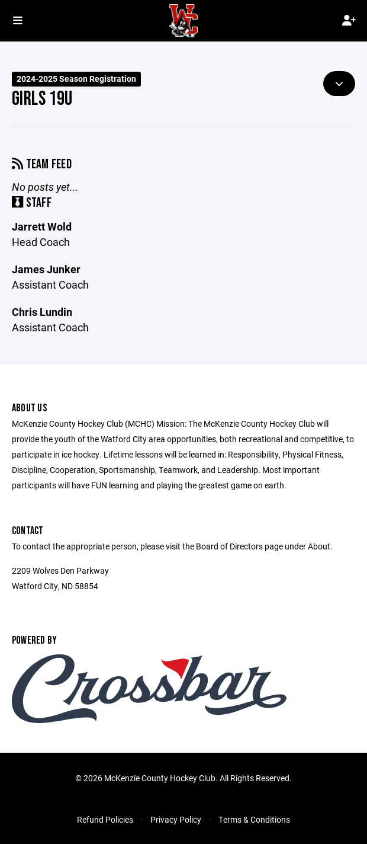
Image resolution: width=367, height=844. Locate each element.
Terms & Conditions (254, 819)
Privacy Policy (175, 819)
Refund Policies (105, 819)
